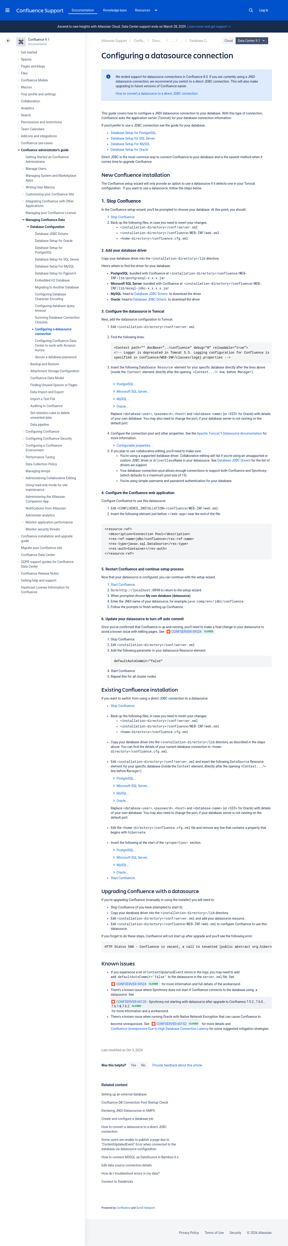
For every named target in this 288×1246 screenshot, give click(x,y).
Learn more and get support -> (208, 26)
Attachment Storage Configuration (54, 371)
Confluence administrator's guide (45, 150)
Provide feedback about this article (177, 1065)
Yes (133, 1065)
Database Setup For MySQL (54, 266)
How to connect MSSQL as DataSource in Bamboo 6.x (139, 1157)
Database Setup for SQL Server (57, 259)
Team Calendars (32, 129)
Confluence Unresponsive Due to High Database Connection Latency (160, 1029)
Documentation (83, 10)
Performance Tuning (40, 457)
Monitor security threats (43, 529)
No (143, 1065)
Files (24, 73)
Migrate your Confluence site (41, 548)
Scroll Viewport (145, 1207)
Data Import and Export (47, 392)
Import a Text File (42, 399)
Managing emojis (38, 471)
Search (251, 10)
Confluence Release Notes (40, 573)
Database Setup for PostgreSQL (133, 133)
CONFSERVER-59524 (184, 631)
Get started (29, 52)
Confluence (123, 1207)
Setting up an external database (124, 1094)
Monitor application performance (49, 522)
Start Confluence (123, 584)
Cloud (228, 41)
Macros (26, 87)
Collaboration (30, 101)
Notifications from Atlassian (46, 508)
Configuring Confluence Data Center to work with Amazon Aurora (55, 345)
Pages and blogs (33, 66)
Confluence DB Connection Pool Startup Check (134, 1102)
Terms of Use (214, 1233)
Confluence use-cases (37, 143)
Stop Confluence (122, 217)
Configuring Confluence (42, 431)
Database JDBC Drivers (51, 234)
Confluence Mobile (34, 80)
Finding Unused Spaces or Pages (53, 385)
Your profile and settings (38, 94)
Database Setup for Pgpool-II (55, 273)
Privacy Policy (189, 1233)
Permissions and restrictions (41, 122)
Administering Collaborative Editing (51, 478)
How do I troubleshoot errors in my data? (130, 1173)
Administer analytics (40, 515)
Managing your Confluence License (51, 213)
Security (235, 1233)
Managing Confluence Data (45, 220)
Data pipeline (39, 424)
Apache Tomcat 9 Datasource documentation (229, 433)
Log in (263, 10)
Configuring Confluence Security (49, 438)
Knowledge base (115, 10)
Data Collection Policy (41, 464)
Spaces (26, 59)
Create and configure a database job (127, 1119)
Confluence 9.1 (39, 39)
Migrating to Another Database (57, 287)
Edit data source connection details (126, 1165)
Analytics (27, 108)
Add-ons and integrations (39, 136)
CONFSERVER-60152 (169, 1024)
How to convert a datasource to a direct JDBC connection (157, 93)
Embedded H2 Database (52, 280)
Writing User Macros (40, 187)
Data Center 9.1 (252, 40)
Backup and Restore (44, 364)
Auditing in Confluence (46, 406)
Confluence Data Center (38, 555)
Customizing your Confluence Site (50, 194)
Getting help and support (38, 580)
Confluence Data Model (47, 378)
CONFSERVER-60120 (128, 1002)
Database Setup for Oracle (53, 241)
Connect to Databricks (117, 1181)
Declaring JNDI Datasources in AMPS (128, 1110)
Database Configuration (47, 227)
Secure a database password (55, 357)
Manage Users (36, 169)
